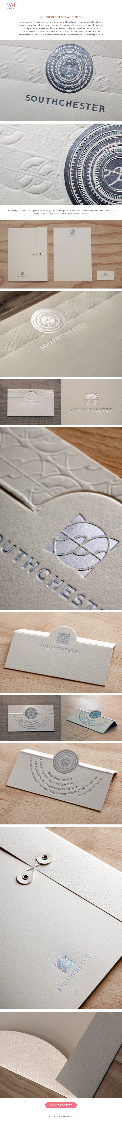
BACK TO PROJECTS (61, 1105)
